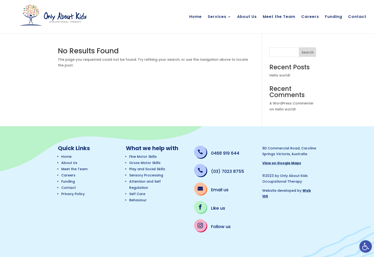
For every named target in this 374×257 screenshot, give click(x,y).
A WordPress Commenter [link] (291, 103)
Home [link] (195, 17)
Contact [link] (357, 17)
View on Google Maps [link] (281, 163)
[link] (365, 246)
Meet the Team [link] (279, 17)
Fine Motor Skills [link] (143, 156)
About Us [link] (247, 17)
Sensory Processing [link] (146, 175)
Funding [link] (333, 17)
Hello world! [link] (279, 75)
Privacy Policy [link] (73, 193)
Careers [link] (310, 17)
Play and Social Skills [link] (147, 169)
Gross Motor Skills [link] (145, 162)
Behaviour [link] (138, 200)
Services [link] (217, 17)
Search (307, 52)
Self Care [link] (137, 193)
